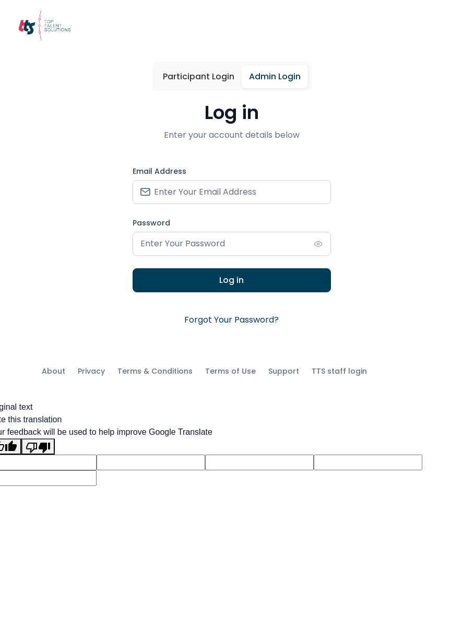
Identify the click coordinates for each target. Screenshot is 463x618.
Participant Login (198, 76)
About (53, 371)
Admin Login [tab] (275, 76)
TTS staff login (339, 371)
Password (151, 223)
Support (283, 371)
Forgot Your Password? (231, 320)
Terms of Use (230, 371)
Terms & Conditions (155, 371)
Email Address (159, 171)
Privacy (91, 371)
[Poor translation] (38, 446)
